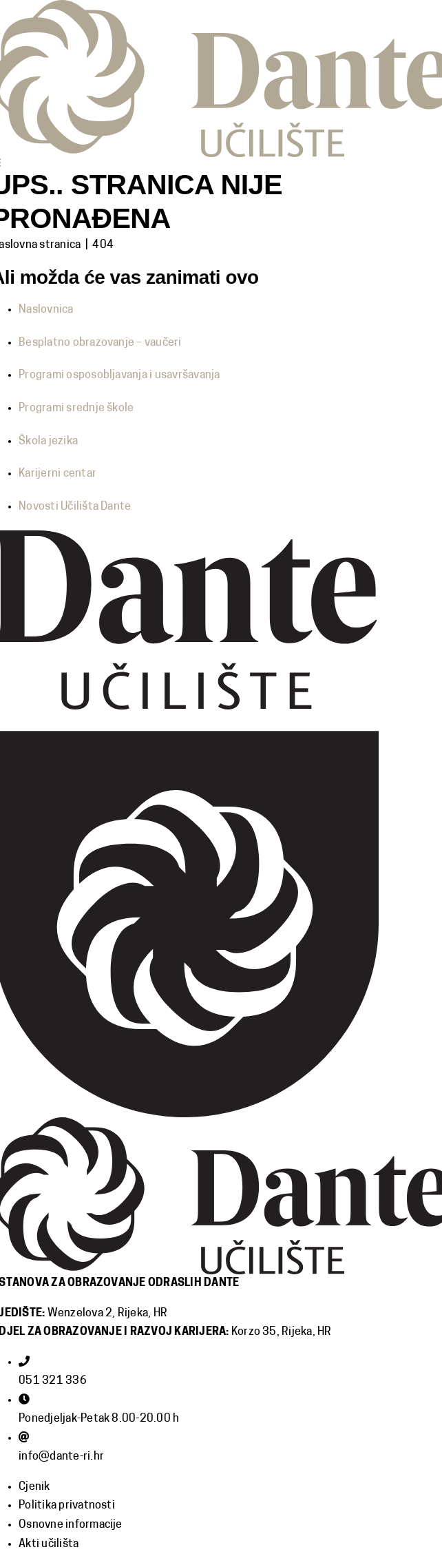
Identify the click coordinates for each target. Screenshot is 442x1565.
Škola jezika (48, 441)
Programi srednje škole (76, 408)
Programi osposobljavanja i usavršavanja (119, 375)
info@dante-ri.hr (61, 1456)
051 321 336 (53, 1381)
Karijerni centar (57, 473)
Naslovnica (46, 309)
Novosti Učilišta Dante (75, 506)
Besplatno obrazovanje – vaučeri (100, 343)
